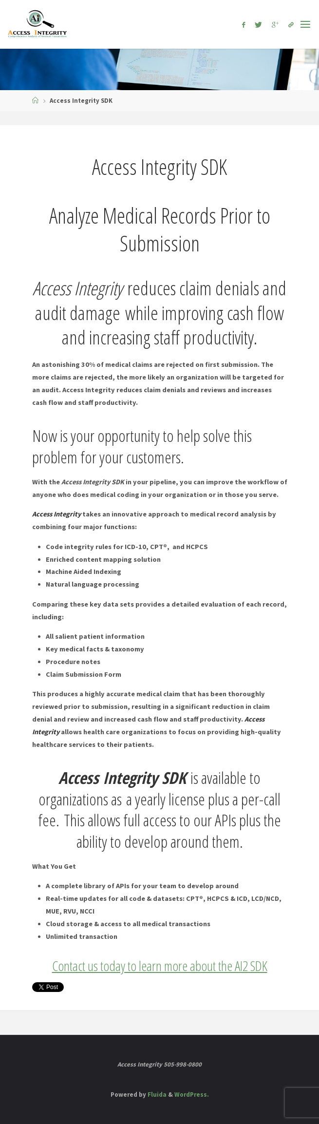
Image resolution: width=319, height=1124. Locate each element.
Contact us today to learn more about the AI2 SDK (159, 965)
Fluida (156, 1094)
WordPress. (191, 1094)
